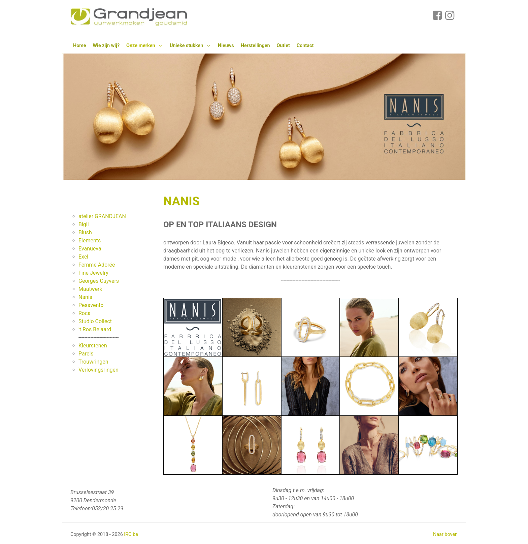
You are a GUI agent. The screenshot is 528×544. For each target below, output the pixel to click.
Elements (89, 240)
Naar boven (445, 534)
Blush (85, 232)
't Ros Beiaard (94, 329)
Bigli (83, 224)
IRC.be (131, 534)
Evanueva (89, 248)
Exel (83, 256)
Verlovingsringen (98, 370)
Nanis (85, 297)
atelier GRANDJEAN (102, 216)
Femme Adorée (96, 265)
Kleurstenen (92, 345)
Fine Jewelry (93, 273)
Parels (86, 353)
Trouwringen (93, 362)
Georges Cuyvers (98, 281)
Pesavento (91, 305)
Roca (84, 313)
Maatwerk (90, 289)
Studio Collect (95, 321)
